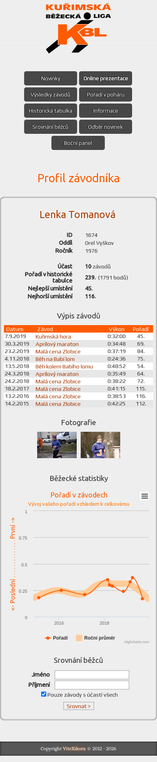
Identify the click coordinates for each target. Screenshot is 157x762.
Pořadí (141, 333)
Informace (107, 110)
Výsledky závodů (50, 94)
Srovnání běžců (50, 127)
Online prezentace (107, 78)
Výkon (117, 333)
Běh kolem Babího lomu (66, 371)
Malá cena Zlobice (60, 356)
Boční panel (78, 143)
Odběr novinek (106, 127)
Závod (47, 333)
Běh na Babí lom (57, 363)
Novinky (49, 78)
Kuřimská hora (56, 341)
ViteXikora (74, 755)
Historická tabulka (49, 110)
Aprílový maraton (59, 348)
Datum (14, 333)
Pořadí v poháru (107, 94)
